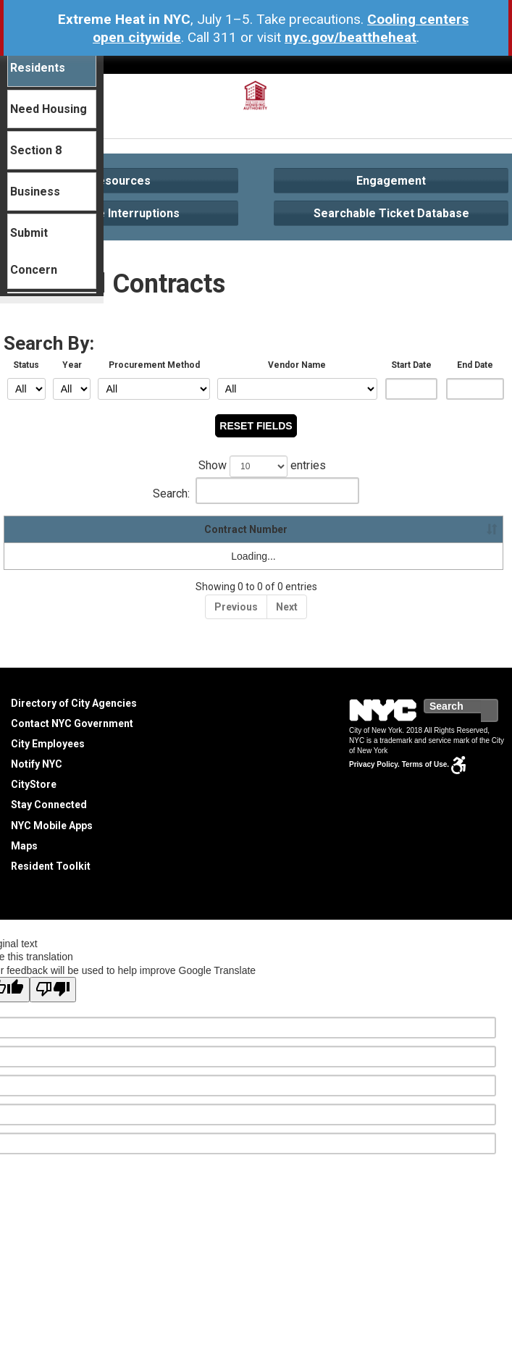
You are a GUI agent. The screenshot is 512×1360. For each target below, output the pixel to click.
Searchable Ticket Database (391, 213)
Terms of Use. (425, 764)
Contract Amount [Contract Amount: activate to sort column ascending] (342, 529)
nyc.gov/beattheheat (350, 37)
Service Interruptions (121, 213)
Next (287, 607)
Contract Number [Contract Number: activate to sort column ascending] (51, 529)
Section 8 (36, 150)
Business (35, 191)
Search (497, 710)
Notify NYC (36, 764)
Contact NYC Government (72, 723)
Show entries (256, 466)
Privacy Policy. (374, 764)
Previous (236, 607)
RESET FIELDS (255, 426)
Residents (37, 68)
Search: (256, 490)
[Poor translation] (53, 989)
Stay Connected (49, 804)
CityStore (33, 784)
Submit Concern (33, 251)
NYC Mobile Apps (52, 825)
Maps (24, 846)
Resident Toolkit (51, 866)
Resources (121, 181)
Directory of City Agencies (74, 703)
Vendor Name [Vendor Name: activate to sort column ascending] (155, 529)
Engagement (391, 181)
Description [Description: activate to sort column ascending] (244, 529)
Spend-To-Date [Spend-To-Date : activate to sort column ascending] (448, 529)
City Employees (48, 744)
